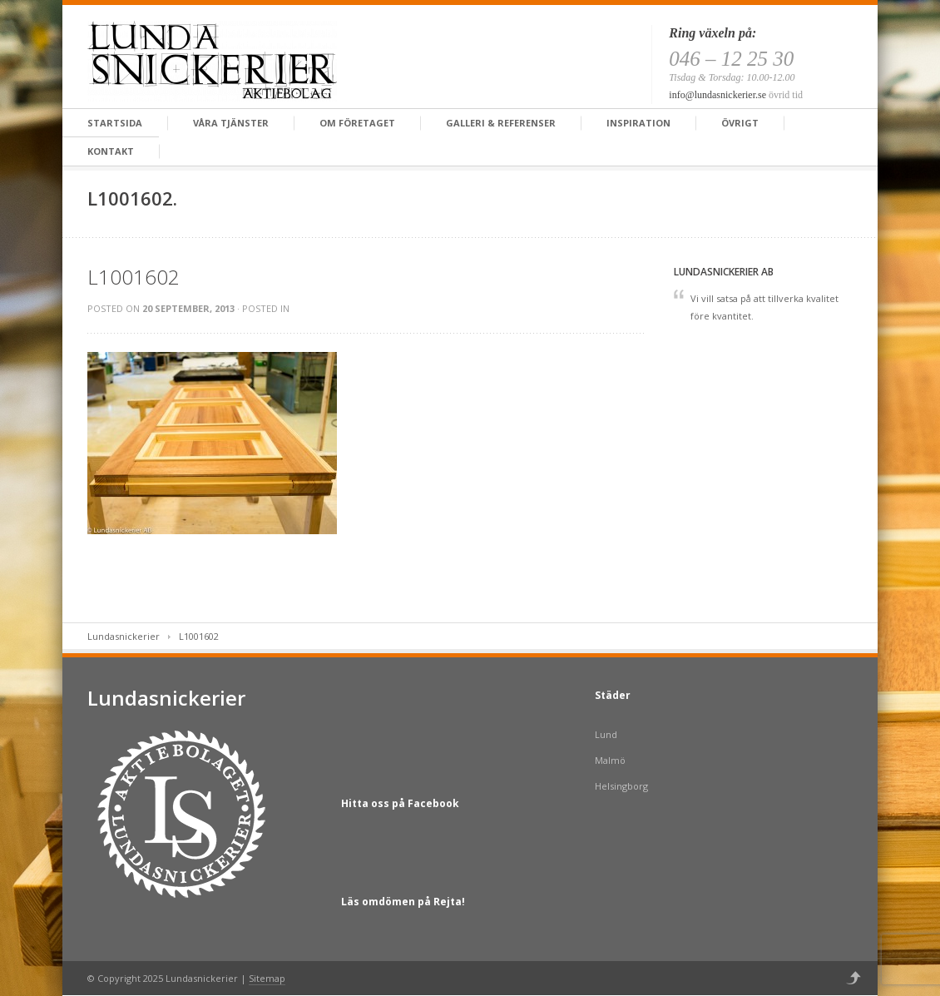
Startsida (114, 122)
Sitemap (267, 978)
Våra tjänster (231, 122)
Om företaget (357, 122)
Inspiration (638, 122)
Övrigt (740, 122)
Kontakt (110, 151)
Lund (606, 734)
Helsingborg (621, 786)
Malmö (610, 760)
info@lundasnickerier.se (717, 95)
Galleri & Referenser (501, 122)
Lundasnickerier (123, 636)
